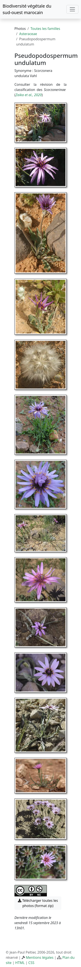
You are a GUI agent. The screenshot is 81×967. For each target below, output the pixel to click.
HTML (20, 962)
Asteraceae (28, 33)
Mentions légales (40, 957)
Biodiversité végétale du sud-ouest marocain (27, 9)
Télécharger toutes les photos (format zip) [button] (38, 903)
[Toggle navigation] (72, 9)
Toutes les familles (45, 28)
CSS (31, 962)
